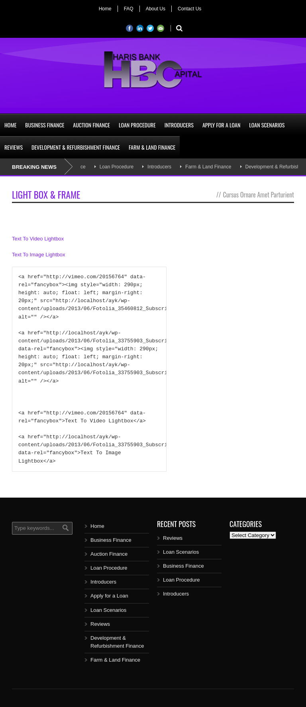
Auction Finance (91, 125)
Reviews (13, 147)
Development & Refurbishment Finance (75, 147)
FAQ (128, 9)
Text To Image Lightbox (38, 255)
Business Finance (44, 125)
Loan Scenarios (266, 125)
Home (105, 9)
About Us (155, 9)
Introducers (179, 125)
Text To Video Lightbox (38, 239)
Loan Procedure (137, 125)
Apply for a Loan (221, 125)
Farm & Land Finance (152, 147)
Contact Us (189, 9)
